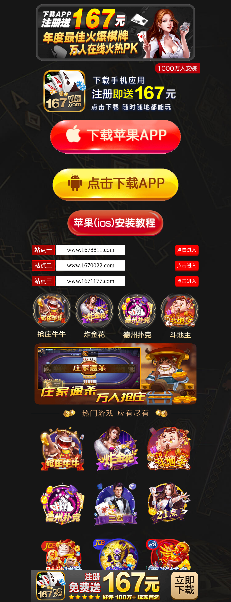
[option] (115, 374)
